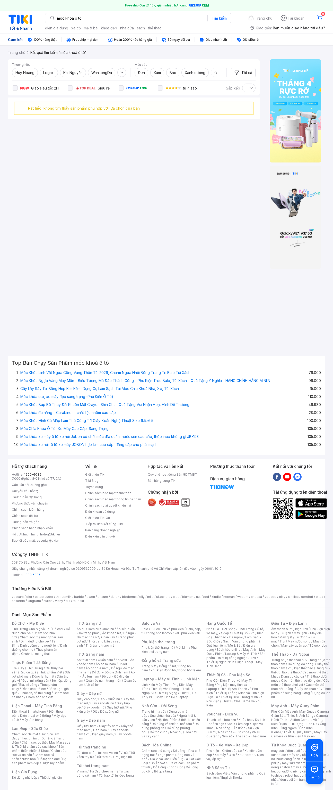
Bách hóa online (229, 649)
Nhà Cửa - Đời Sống (159, 706)
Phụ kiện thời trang (158, 642)
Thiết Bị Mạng (167, 693)
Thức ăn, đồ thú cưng (35, 693)
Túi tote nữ (104, 757)
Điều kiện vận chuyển (101, 536)
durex (115, 597)
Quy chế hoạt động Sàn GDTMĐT (172, 474)
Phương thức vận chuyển (30, 503)
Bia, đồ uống (28, 685)
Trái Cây (18, 668)
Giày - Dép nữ (89, 693)
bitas (319, 597)
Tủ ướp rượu (318, 645)
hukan (47, 601)
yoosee (270, 597)
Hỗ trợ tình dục (49, 759)
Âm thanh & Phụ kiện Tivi (289, 629)
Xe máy (220, 755)
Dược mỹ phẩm (53, 763)
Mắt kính (182, 647)
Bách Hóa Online (157, 745)
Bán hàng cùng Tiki (162, 481)
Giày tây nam (108, 726)
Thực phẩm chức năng (36, 738)
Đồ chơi (57, 629)
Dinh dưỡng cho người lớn (39, 645)
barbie (79, 597)
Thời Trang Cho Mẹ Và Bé (31, 629)
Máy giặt (285, 637)
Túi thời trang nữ (91, 747)
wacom (242, 597)
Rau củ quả (28, 672)
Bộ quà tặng (163, 771)
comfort (307, 597)
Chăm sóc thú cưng (156, 751)
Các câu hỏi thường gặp (29, 485)
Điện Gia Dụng (24, 772)
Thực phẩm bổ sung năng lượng (301, 691)
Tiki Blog (92, 481)
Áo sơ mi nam (106, 664)
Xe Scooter (246, 755)
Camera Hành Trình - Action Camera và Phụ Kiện (299, 720)
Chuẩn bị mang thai (35, 654)
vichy (59, 601)
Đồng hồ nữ (167, 666)
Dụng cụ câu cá (292, 676)
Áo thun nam (86, 660)
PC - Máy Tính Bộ (162, 697)
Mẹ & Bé (234, 645)
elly (142, 597)
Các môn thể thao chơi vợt (300, 683)
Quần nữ (108, 629)
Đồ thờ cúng (159, 732)
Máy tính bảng (32, 720)
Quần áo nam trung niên (103, 680)
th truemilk (64, 597)
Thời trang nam (90, 654)
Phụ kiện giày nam (99, 734)
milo (150, 597)
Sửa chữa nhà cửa (163, 716)
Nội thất (163, 720)
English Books (232, 777)
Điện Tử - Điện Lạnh (289, 623)
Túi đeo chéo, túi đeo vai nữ (97, 753)
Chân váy (108, 637)
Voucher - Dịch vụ (222, 714)
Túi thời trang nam (93, 765)
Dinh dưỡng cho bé (35, 641)
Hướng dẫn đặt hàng (27, 497)
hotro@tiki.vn (50, 534)
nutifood (202, 597)
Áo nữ (81, 629)
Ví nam (82, 771)
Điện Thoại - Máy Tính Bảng (37, 706)
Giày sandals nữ (102, 703)
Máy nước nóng (299, 641)
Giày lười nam (87, 726)
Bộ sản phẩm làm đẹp (39, 761)
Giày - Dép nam (91, 720)
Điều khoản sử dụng (100, 512)
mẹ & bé (91, 28)
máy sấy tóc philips (303, 755)
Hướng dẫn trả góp (26, 522)
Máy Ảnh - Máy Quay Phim (295, 706)
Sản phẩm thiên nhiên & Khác (38, 749)
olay (282, 597)
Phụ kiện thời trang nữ (157, 647)
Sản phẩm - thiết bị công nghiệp (235, 656)
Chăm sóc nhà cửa (40, 697)
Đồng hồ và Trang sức (161, 660)
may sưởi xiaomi (294, 763)
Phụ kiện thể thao (300, 668)
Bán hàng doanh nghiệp (102, 530)
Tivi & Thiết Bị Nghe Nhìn (232, 660)
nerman (229, 597)
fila (68, 601)
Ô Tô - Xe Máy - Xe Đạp (227, 745)
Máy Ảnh (310, 736)
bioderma (129, 597)
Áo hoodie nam (97, 668)
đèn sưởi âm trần (292, 779)
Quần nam (105, 660)
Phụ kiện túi (123, 757)
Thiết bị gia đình (52, 777)
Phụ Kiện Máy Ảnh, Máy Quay (292, 711)
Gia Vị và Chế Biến (163, 759)
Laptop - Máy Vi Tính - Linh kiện (171, 679)
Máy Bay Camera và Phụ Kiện (299, 734)
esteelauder (44, 597)
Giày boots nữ (93, 707)
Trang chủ (263, 18)
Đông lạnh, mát (43, 676)
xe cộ (76, 28)
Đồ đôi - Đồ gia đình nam (110, 672)
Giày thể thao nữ (308, 689)
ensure (103, 597)
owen (90, 597)
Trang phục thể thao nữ (288, 660)
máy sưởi (278, 751)
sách (141, 28)
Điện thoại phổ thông (35, 716)
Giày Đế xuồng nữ (106, 711)
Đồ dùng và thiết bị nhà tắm (172, 724)
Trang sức (149, 666)
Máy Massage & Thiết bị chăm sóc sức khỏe (41, 744)
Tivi (282, 641)
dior (29, 597)
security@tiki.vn (48, 540)
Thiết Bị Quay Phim (297, 732)
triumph (188, 597)
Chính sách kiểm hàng (28, 509)
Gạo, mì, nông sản (35, 680)
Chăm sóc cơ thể (34, 742)
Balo (145, 629)
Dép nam (100, 730)
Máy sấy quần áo (294, 645)
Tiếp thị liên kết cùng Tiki (104, 524)
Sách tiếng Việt (217, 773)
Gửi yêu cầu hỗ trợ (25, 491)
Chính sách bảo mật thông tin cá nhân (113, 499)
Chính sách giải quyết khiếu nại (108, 505)
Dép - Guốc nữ (109, 699)
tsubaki (78, 601)
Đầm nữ (93, 629)
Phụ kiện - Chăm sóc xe (224, 751)
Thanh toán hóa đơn (221, 720)
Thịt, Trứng (35, 668)
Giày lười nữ (115, 707)
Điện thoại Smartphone (29, 711)
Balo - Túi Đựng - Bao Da (298, 724)
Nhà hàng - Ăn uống (231, 728)
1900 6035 (32, 575)
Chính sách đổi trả (25, 516)
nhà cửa (127, 28)
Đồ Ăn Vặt (158, 763)
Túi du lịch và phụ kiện (167, 629)
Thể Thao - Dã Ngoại (290, 654)
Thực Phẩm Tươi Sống (31, 662)
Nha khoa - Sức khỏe (233, 732)
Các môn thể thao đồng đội (301, 680)
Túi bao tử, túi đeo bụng (116, 775)
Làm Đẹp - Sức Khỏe (30, 728)
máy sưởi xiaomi (305, 767)
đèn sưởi (293, 751)
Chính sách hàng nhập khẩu (32, 528)
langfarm (34, 601)
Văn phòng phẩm (244, 773)
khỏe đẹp (109, 28)
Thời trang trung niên (100, 645)
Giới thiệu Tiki (95, 474)
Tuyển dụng (94, 487)
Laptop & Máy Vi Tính (241, 654)
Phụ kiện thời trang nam (169, 650)
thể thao (155, 28)
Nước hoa (29, 759)
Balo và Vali (152, 623)
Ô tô (232, 755)
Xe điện (250, 751)
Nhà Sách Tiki (219, 767)
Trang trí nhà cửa (154, 711)
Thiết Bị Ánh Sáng (300, 716)
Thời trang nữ (89, 623)
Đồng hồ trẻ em (189, 670)
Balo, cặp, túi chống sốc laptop (171, 631)
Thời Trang (246, 629)
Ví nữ (124, 753)
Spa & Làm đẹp (238, 724)
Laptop (183, 697)
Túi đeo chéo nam (102, 771)
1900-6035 (32, 474)
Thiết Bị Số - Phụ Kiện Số (228, 675)
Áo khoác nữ (111, 633)
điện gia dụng (56, 28)
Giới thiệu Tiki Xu (97, 518)
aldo (176, 597)
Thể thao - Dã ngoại (228, 637)
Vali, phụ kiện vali (187, 633)
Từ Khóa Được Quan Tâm (293, 745)
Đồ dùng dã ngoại (301, 664)
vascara (18, 597)
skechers (163, 597)
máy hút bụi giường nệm (298, 769)
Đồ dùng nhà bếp (24, 777)
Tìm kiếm (219, 18)
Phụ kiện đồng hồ (163, 670)
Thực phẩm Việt (50, 672)
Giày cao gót (86, 699)
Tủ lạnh (285, 633)
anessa (256, 597)
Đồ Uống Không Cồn (168, 767)
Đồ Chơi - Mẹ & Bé (28, 623)
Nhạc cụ (176, 732)
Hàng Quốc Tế (219, 623)
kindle (216, 597)
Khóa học (245, 720)
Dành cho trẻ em (34, 689)
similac (293, 597)
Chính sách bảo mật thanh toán (108, 493)
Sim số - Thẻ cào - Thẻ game (244, 736)
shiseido (18, 601)
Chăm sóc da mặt (25, 734)
